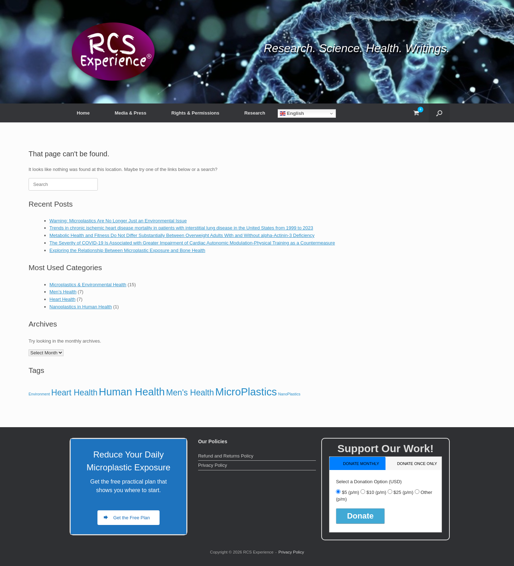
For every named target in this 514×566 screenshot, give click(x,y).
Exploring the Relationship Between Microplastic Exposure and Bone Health (127, 250)
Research (254, 113)
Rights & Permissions (195, 113)
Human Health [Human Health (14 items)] (132, 392)
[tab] (357, 463)
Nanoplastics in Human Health (81, 306)
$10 (376, 492)
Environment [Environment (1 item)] (39, 394)
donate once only (417, 463)
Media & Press (130, 113)
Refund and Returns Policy (225, 456)
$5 (350, 492)
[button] (439, 112)
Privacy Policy (212, 465)
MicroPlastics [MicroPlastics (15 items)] (246, 392)
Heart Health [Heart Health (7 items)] (74, 392)
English (292, 113)
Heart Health (63, 299)
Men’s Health (63, 291)
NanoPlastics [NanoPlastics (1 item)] (289, 394)
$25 (403, 492)
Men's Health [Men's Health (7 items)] (190, 392)
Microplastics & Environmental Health (88, 284)
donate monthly (361, 463)
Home (83, 113)
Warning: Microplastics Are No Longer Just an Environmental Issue (118, 220)
